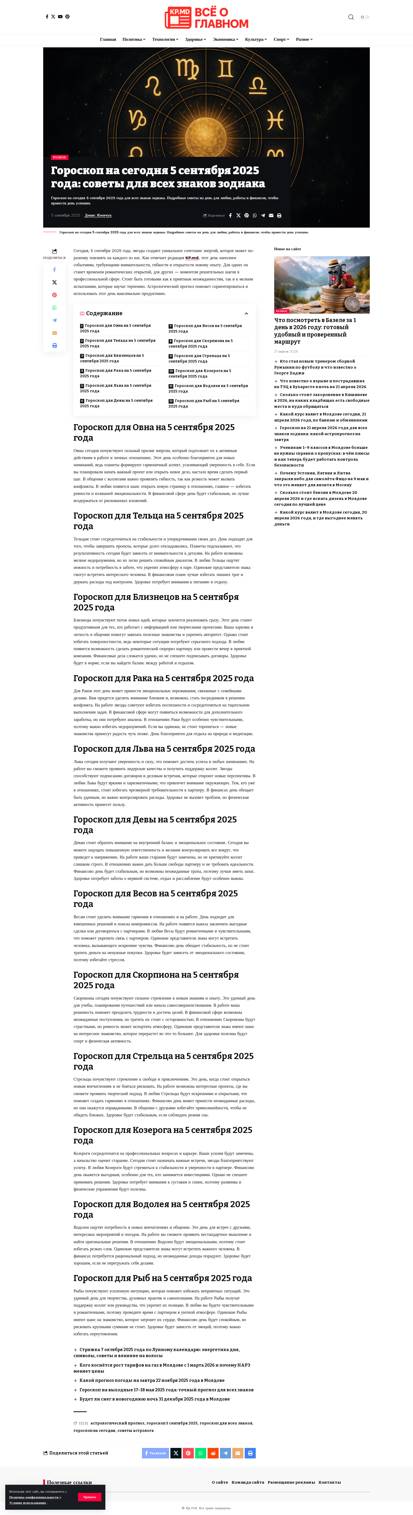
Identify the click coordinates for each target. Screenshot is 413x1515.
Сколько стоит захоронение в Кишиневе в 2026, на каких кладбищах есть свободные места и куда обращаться (322, 400)
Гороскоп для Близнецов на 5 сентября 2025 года (112, 358)
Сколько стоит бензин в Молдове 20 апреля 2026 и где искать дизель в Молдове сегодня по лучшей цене (320, 498)
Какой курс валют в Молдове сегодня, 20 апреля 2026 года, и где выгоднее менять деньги (320, 518)
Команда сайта (248, 1482)
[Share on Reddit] (213, 1453)
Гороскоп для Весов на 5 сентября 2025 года (205, 329)
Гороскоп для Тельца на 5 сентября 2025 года (118, 343)
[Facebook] (47, 16)
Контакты (329, 1482)
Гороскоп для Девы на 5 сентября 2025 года (116, 403)
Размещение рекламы (291, 1482)
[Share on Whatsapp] (254, 215)
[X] (53, 16)
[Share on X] (238, 215)
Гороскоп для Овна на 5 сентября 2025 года (115, 328)
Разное (59, 157)
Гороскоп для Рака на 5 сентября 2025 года (115, 373)
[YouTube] (60, 16)
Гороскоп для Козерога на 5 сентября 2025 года (200, 374)
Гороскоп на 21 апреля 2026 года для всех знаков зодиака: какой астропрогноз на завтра (320, 433)
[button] (89, 1497)
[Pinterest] (67, 16)
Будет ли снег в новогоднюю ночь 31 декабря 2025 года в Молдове (155, 1399)
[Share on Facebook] (230, 215)
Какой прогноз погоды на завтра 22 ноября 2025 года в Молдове (152, 1380)
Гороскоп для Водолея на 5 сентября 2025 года (208, 389)
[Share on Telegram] (263, 215)
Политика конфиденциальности (34, 1497)
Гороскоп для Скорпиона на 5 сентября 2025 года (201, 344)
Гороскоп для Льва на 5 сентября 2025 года (115, 388)
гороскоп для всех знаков (226, 1423)
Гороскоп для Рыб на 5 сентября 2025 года (204, 404)
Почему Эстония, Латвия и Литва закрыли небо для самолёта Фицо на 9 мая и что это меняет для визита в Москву (321, 478)
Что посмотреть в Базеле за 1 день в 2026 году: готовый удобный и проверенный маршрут (315, 331)
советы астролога (135, 1430)
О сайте (220, 1482)
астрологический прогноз (117, 1423)
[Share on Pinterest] (246, 215)
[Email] (271, 215)
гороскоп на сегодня (94, 1430)
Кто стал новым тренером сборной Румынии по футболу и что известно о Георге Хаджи (315, 367)
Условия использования (28, 1503)
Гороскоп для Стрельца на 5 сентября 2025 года (199, 359)
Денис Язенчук (98, 215)
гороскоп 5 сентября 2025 (172, 1423)
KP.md (192, 257)
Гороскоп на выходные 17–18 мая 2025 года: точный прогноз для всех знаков (167, 1389)
